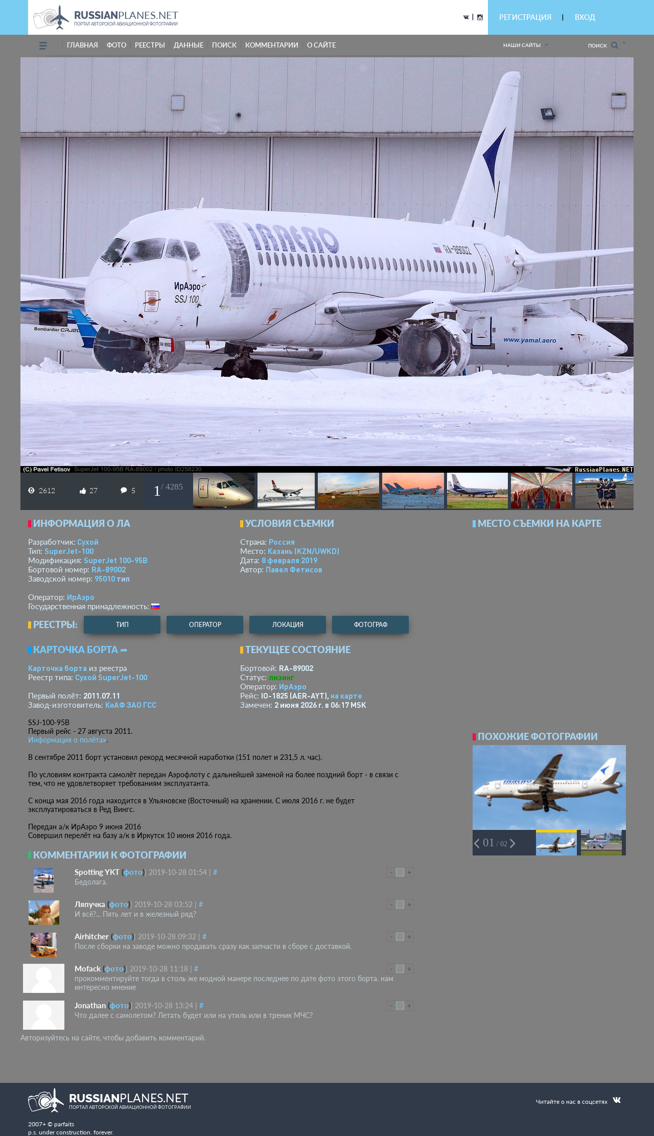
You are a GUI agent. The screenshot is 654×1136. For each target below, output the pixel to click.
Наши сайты (522, 45)
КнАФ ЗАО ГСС (130, 704)
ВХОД (585, 17)
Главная (82, 45)
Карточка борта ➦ (80, 649)
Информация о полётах (67, 739)
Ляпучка (90, 904)
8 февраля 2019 (289, 560)
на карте (346, 695)
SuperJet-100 (69, 550)
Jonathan (90, 1005)
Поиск (603, 45)
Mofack (88, 968)
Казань (303, 550)
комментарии (271, 45)
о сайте (321, 45)
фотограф (370, 625)
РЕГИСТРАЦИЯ (525, 17)
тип (123, 578)
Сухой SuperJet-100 (111, 677)
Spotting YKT (97, 871)
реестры (150, 45)
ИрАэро (81, 596)
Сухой (88, 541)
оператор (205, 625)
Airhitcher (92, 936)
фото (116, 45)
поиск (224, 45)
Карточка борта (57, 668)
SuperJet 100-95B (116, 560)
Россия (282, 541)
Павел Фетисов (294, 569)
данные (188, 45)
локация (287, 625)
